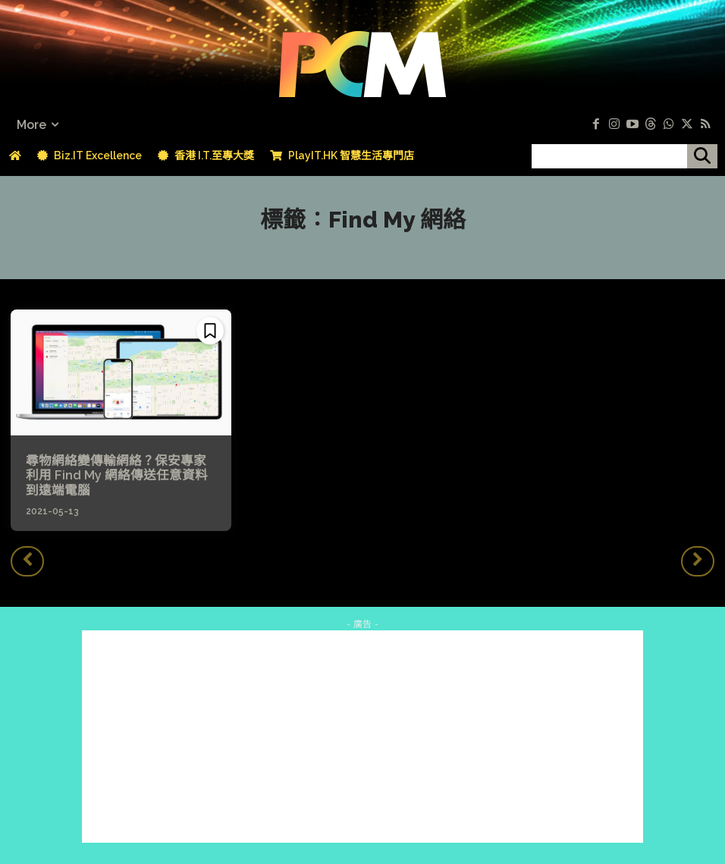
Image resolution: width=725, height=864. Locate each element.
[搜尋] (702, 156)
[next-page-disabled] (697, 559)
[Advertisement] (362, 735)
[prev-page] (27, 559)
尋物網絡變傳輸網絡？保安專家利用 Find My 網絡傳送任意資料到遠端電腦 (118, 475)
